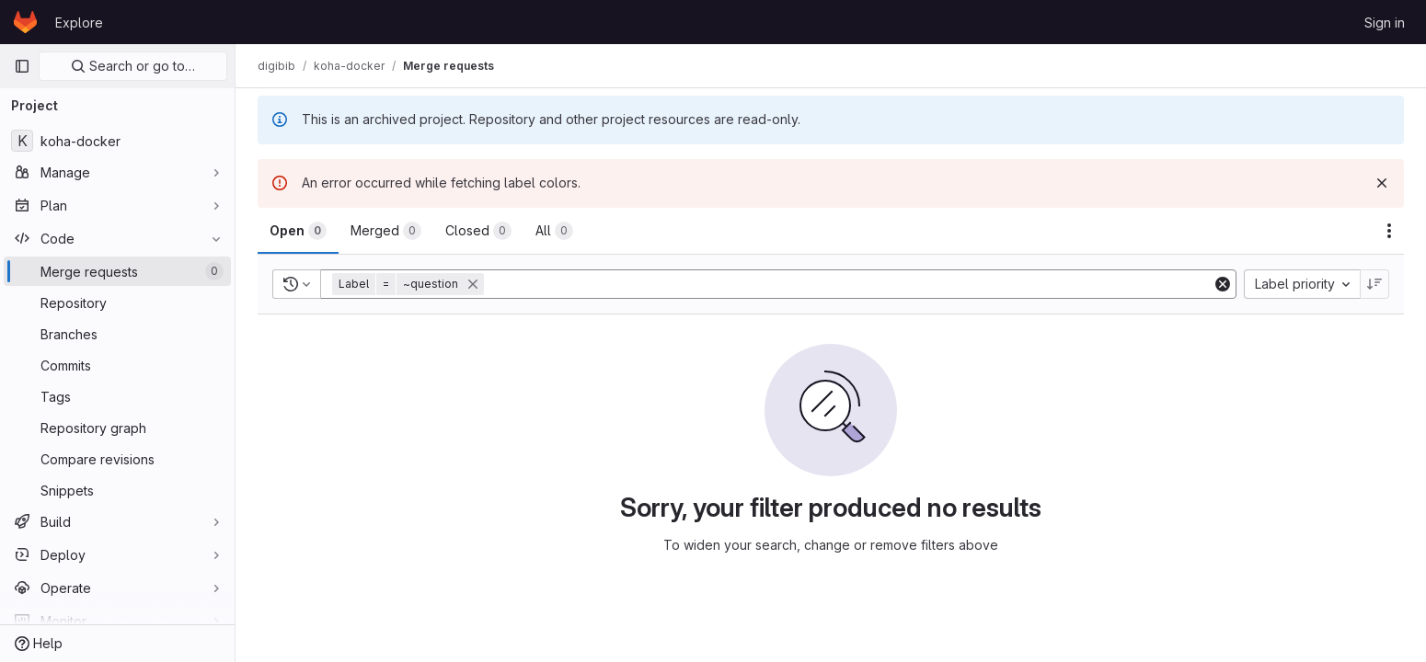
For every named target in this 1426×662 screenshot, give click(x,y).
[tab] (298, 231)
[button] (410, 284)
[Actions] (1389, 230)
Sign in (1384, 22)
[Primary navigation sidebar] (22, 66)
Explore (79, 22)
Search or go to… (133, 66)
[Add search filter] (850, 284)
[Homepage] (25, 22)
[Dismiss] (1382, 183)
